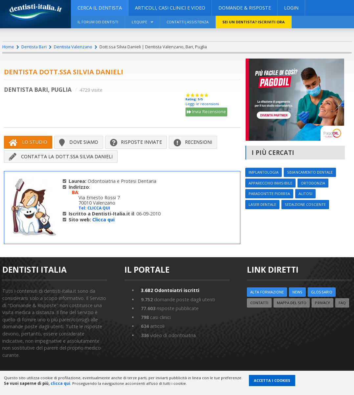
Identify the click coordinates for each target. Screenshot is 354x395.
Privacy (324, 302)
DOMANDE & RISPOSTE (244, 8)
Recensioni (193, 142)
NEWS (298, 292)
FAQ (344, 302)
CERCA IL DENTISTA (99, 8)
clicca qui (60, 383)
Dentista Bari (33, 47)
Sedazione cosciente (306, 204)
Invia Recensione (206, 112)
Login (291, 8)
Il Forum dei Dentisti (98, 21)
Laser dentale (263, 204)
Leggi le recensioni (202, 103)
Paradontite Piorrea (270, 193)
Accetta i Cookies (272, 380)
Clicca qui (103, 219)
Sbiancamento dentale (311, 172)
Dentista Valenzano (73, 47)
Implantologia (264, 172)
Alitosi (306, 193)
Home (8, 47)
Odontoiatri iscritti (170, 290)
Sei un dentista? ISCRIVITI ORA (256, 21)
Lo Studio (28, 142)
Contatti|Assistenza (190, 21)
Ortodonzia (315, 183)
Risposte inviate (136, 142)
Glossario (323, 292)
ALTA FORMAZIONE (267, 292)
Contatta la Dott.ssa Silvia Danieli (61, 156)
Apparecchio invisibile (271, 183)
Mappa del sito (293, 302)
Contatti (259, 302)
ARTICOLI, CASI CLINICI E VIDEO (170, 8)
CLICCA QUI (98, 208)
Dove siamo (78, 142)
